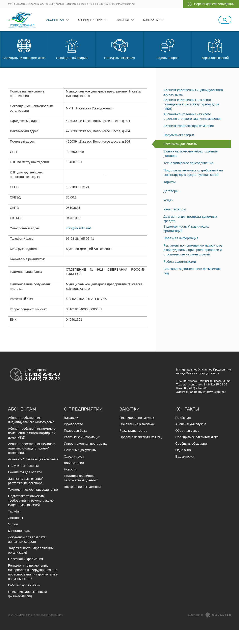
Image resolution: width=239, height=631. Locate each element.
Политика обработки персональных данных (81, 479)
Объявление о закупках (137, 425)
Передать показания (119, 50)
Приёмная (183, 418)
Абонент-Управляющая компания (188, 127)
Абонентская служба (190, 425)
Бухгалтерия (184, 457)
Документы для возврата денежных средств (190, 220)
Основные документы (80, 451)
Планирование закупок (137, 418)
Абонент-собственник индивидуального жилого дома (193, 93)
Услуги (168, 201)
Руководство (73, 425)
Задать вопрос (167, 50)
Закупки (123, 20)
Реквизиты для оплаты (180, 145)
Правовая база (75, 431)
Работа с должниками (179, 262)
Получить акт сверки (178, 136)
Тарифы (169, 183)
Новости (70, 470)
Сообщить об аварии (71, 50)
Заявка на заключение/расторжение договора (190, 155)
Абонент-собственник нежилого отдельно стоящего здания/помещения (192, 117)
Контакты (151, 20)
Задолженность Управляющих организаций (186, 230)
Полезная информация (180, 239)
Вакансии (71, 418)
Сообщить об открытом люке (24, 50)
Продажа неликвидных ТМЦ (141, 438)
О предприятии (91, 20)
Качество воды (174, 210)
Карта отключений (215, 50)
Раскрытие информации (82, 438)
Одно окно (183, 451)
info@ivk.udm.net (78, 229)
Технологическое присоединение (188, 164)
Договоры (170, 192)
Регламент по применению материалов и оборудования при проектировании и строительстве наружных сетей (193, 251)
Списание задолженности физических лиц (191, 272)
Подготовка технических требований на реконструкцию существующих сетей (193, 173)
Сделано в (195, 615)
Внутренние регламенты (82, 487)
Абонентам (55, 20)
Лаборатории (74, 464)
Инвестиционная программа (85, 444)
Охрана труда (74, 457)
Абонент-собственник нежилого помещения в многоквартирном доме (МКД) (191, 105)
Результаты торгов (133, 431)
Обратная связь (187, 431)
